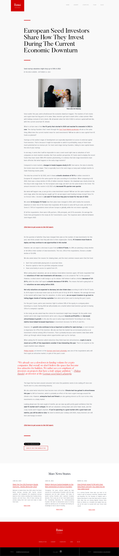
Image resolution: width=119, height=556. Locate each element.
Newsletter (43, 542)
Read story (27, 505)
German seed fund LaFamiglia (57, 351)
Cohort (76, 4)
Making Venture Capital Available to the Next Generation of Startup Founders (59, 485)
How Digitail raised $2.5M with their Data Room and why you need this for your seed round (91, 486)
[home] (17, 5)
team (94, 4)
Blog (102, 4)
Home (67, 4)
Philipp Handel (29, 351)
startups (86, 4)
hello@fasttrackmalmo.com (22, 552)
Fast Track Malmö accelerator (69, 129)
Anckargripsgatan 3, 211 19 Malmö (101, 552)
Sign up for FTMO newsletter (36, 448)
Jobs (71, 542)
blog (78, 542)
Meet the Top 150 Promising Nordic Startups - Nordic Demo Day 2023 (25, 485)
